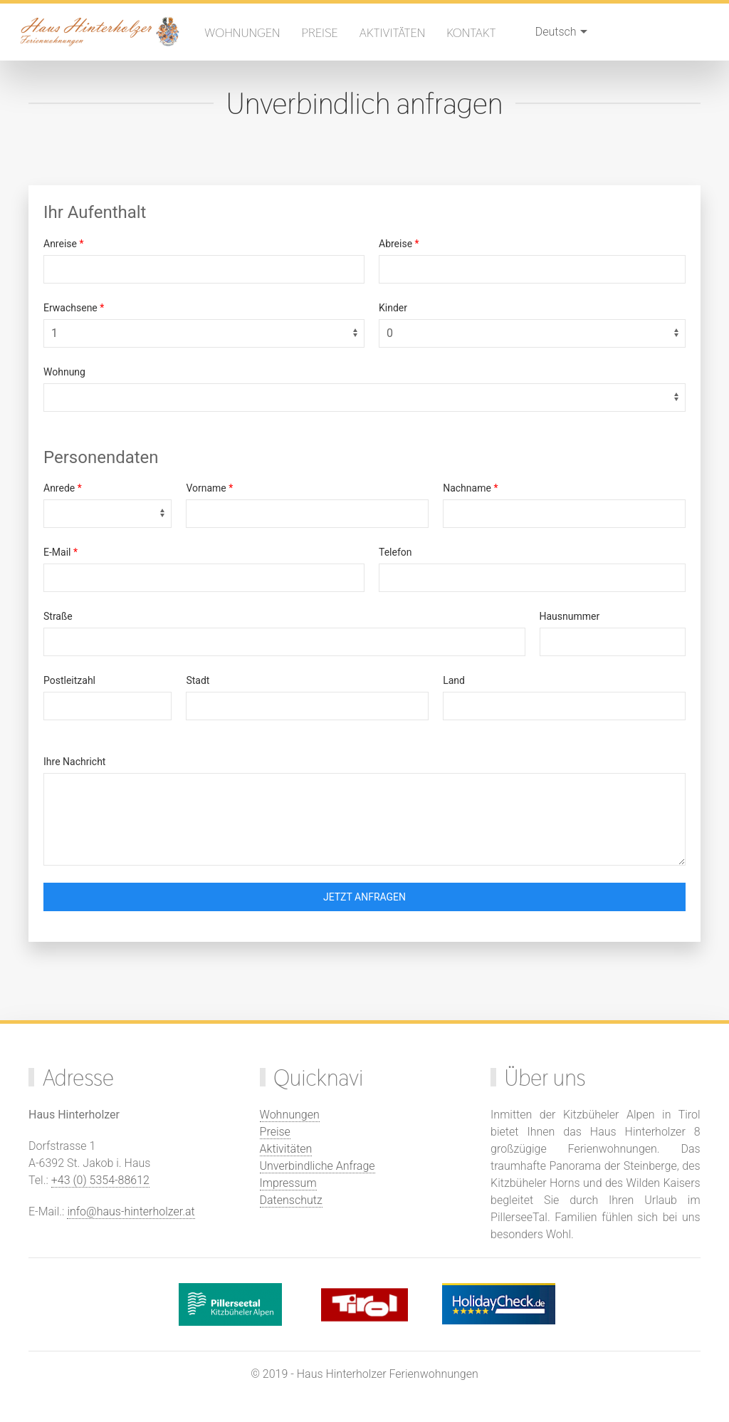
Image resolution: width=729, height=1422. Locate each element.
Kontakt (471, 32)
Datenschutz (291, 1200)
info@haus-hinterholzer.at (130, 1211)
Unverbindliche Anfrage (317, 1166)
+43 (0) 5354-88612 (100, 1180)
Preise (320, 32)
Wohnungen (242, 32)
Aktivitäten (393, 32)
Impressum (288, 1183)
